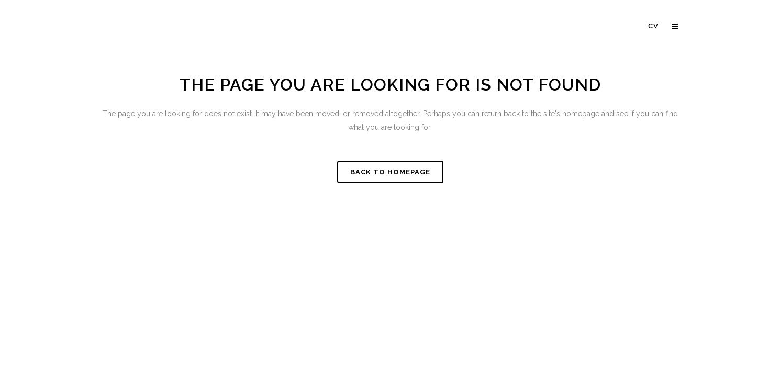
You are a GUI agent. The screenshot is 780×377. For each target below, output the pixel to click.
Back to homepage (390, 172)
